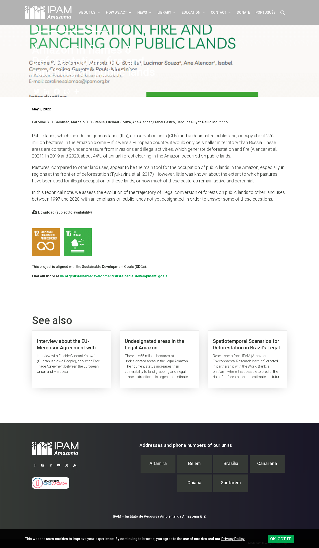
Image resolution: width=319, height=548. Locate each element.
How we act (116, 12)
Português (265, 12)
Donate (243, 12)
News (142, 12)
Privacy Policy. (233, 539)
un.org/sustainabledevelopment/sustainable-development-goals (113, 276)
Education (191, 12)
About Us (87, 12)
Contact (218, 12)
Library (164, 12)
